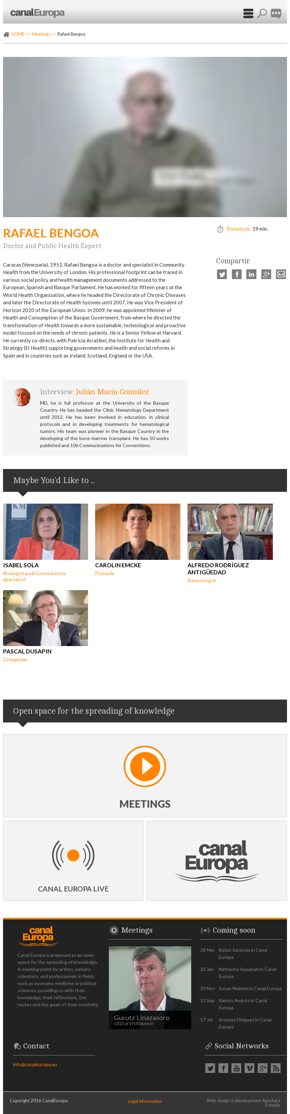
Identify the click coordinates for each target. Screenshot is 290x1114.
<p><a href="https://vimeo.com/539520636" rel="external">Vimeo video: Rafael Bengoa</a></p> (145, 137)
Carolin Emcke (118, 565)
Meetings (41, 34)
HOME (18, 34)
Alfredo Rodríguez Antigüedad (218, 569)
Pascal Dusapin (27, 651)
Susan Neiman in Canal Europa (250, 988)
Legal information (145, 1101)
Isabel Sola (21, 565)
